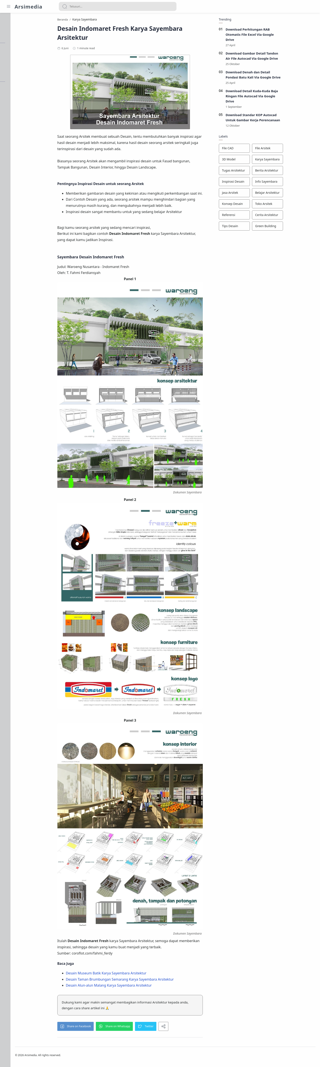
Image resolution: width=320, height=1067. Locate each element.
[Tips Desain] (255, 227)
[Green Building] (288, 227)
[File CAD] (255, 149)
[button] (97, 1027)
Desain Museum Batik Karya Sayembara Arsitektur (127, 974)
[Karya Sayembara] (288, 160)
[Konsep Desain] (255, 205)
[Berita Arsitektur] (288, 171)
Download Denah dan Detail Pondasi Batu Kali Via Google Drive (274, 75)
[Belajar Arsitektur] (288, 193)
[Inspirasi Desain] (255, 182)
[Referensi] (255, 216)
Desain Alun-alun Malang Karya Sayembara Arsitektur (130, 986)
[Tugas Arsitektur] (255, 171)
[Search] (117, 6)
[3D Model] (255, 160)
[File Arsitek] (288, 149)
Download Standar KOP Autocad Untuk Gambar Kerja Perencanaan (274, 118)
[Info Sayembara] (288, 182)
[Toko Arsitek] (288, 205)
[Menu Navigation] (8, 6)
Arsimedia (28, 6)
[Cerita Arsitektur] (288, 216)
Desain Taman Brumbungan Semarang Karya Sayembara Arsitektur (141, 980)
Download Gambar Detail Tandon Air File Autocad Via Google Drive (273, 57)
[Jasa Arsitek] (255, 193)
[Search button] (64, 6)
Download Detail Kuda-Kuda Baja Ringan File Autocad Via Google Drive (273, 97)
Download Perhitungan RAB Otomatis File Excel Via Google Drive (271, 35)
